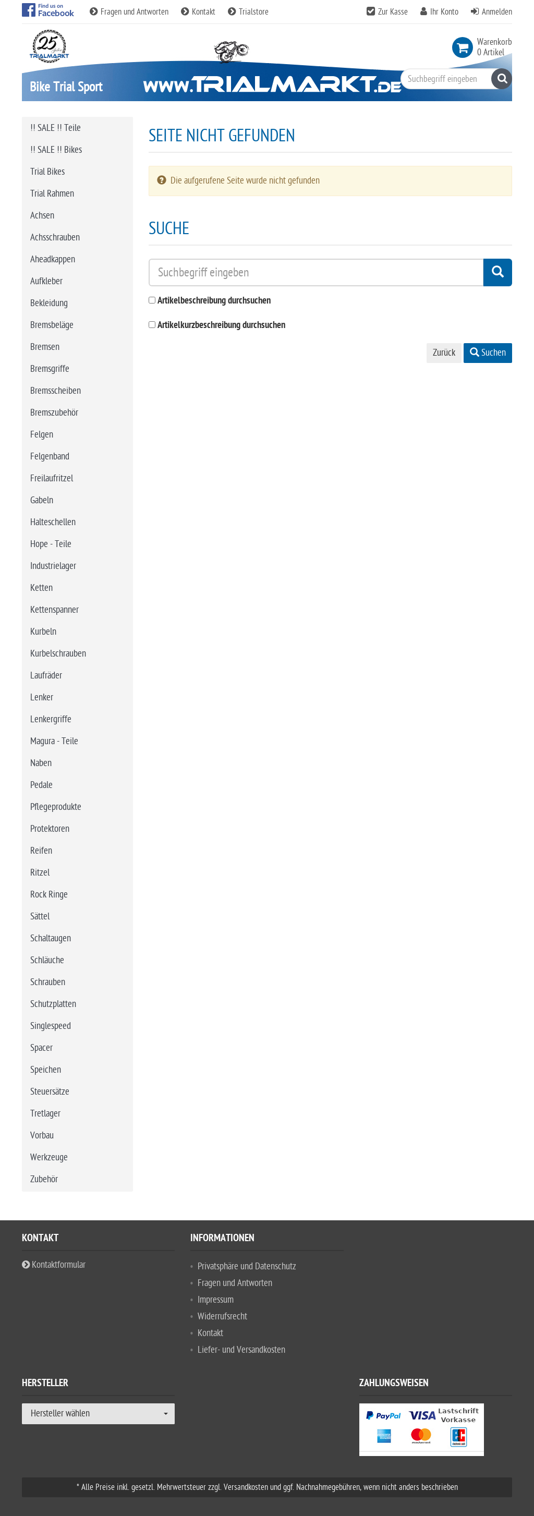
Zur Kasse (393, 12)
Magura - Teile (54, 741)
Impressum (216, 1299)
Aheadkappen (52, 259)
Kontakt (199, 12)
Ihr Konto (444, 12)
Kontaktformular (54, 1264)
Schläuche (47, 960)
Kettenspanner (54, 609)
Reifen (41, 850)
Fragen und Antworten (130, 12)
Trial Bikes (47, 171)
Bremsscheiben (55, 390)
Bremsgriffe (49, 368)
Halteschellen (53, 522)
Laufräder (46, 675)
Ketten (41, 588)
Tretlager (45, 1113)
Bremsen (44, 347)
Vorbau (42, 1135)
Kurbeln (43, 631)
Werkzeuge (49, 1157)
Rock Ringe (49, 894)
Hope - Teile (50, 544)
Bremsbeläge (52, 325)
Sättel (40, 916)
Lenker (41, 697)
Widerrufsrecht (222, 1316)
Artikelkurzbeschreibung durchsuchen (221, 326)
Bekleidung (49, 303)
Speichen (45, 1069)
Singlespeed (50, 1026)
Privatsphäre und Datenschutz (247, 1266)
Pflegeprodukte (55, 807)
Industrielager (53, 566)
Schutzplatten (53, 1004)
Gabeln (41, 500)
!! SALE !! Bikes (56, 149)
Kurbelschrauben (58, 653)
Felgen (41, 434)
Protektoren (49, 828)
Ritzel (40, 872)
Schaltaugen (50, 938)
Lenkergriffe (50, 719)
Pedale (41, 785)
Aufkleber (46, 281)
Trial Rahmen (52, 193)
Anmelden (497, 12)
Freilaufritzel (51, 478)
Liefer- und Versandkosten (241, 1349)
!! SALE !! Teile (55, 128)
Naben (41, 763)
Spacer (41, 1047)
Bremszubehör (54, 412)
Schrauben (47, 982)
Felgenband (49, 456)
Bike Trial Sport (66, 86)
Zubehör (44, 1179)
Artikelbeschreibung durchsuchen (214, 301)
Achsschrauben (55, 237)
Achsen (42, 215)
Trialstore (248, 12)
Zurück (444, 352)
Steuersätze (49, 1091)
